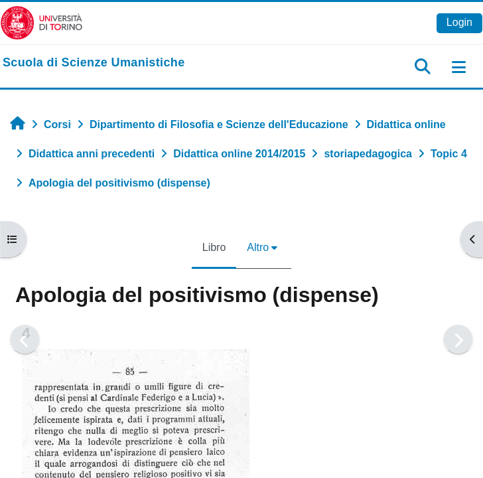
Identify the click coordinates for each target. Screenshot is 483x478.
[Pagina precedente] (25, 340)
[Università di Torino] (41, 22)
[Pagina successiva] (458, 340)
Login (459, 22)
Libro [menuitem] (214, 247)
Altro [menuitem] (258, 247)
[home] (94, 63)
